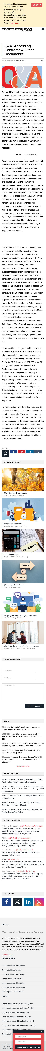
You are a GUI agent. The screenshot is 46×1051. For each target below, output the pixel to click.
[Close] (36, 5)
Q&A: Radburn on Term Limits (31, 826)
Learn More (14, 23)
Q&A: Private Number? (24, 850)
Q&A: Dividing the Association (19, 838)
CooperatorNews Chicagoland (13, 966)
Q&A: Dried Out (13, 859)
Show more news (23, 766)
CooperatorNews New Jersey (13, 974)
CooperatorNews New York (12, 979)
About (5, 924)
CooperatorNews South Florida (13, 987)
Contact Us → (7, 955)
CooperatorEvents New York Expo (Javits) (18, 1008)
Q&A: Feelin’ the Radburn (25, 871)
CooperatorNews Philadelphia (13, 983)
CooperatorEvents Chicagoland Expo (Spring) (19, 1025)
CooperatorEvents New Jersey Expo (15, 1012)
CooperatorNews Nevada (11, 970)
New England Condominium (12, 992)
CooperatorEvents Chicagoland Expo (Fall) (18, 1021)
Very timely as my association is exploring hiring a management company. (20, 853)
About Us (5, 1048)
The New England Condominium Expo (16, 1017)
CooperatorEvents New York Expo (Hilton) (18, 1004)
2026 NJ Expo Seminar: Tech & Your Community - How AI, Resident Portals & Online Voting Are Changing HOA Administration (23, 788)
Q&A (42, 61)
